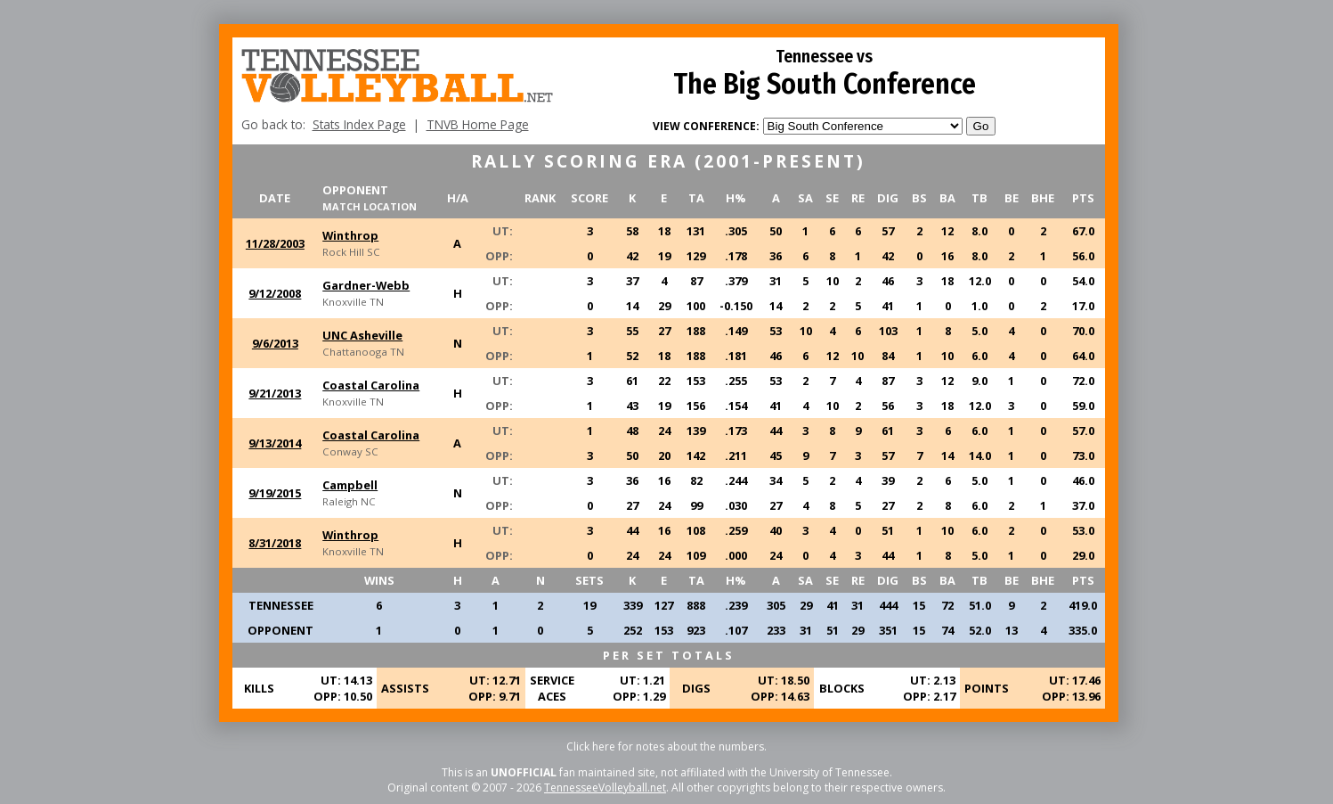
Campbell (350, 485)
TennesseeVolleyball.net (605, 787)
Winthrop (350, 235)
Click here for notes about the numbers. (666, 746)
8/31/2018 (274, 543)
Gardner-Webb (366, 285)
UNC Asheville (362, 335)
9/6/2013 (275, 343)
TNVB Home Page (478, 124)
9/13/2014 (274, 443)
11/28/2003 (275, 243)
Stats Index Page (359, 124)
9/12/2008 (274, 293)
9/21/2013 (274, 393)
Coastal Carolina (370, 385)
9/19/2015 (274, 493)
